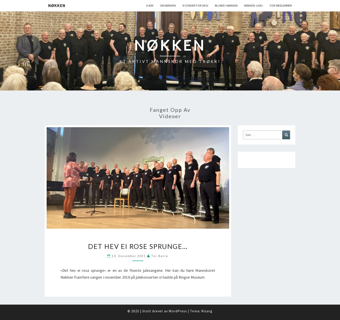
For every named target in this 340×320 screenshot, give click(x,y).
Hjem (149, 5)
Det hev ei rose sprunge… (138, 246)
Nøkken (56, 5)
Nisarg (206, 311)
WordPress (178, 311)
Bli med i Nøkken (226, 5)
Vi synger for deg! (195, 5)
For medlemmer (281, 5)
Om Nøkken (168, 5)
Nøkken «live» (253, 5)
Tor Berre (159, 256)
